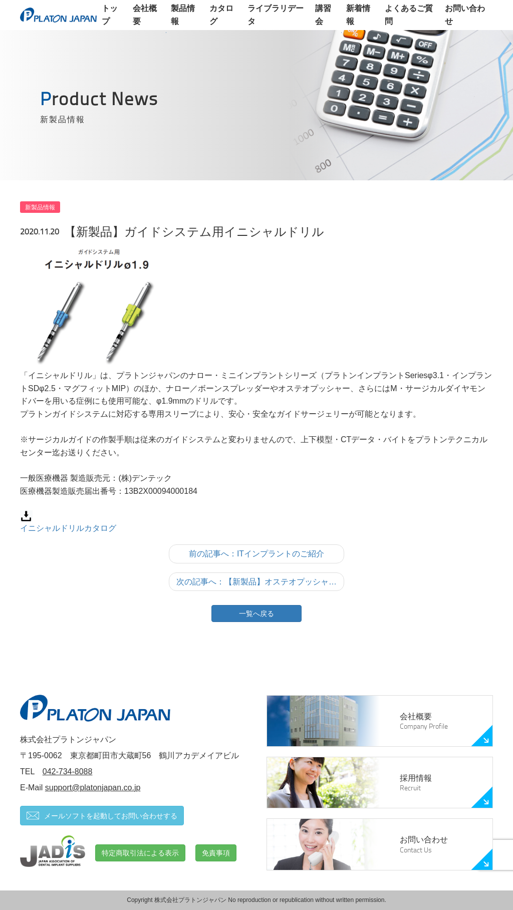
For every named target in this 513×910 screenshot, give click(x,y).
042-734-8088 (68, 771)
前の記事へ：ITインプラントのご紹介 (256, 553)
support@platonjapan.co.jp (93, 787)
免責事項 (216, 853)
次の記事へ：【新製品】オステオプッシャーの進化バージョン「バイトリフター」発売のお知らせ (260, 581)
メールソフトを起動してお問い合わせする (102, 815)
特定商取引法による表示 (140, 853)
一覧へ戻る (256, 614)
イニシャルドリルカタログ (68, 528)
